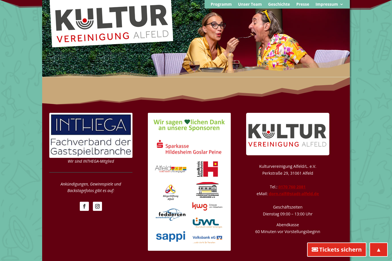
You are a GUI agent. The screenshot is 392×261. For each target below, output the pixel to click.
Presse (302, 4)
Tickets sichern (340, 249)
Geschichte (279, 4)
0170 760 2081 (291, 186)
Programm (221, 4)
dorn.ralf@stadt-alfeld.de (294, 193)
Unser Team (250, 4)
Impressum (326, 4)
